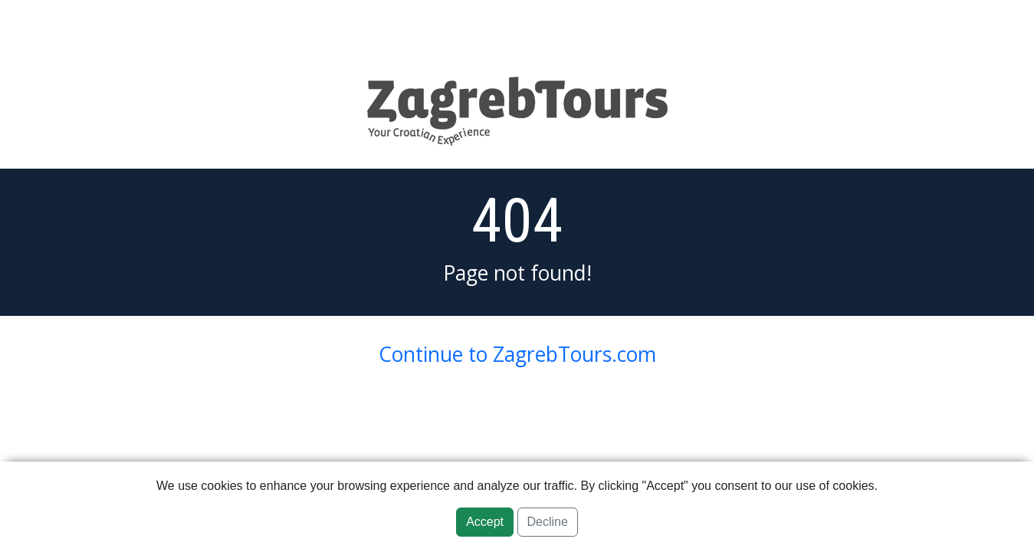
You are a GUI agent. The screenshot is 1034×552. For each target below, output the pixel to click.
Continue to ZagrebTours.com (517, 354)
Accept (485, 521)
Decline (547, 521)
